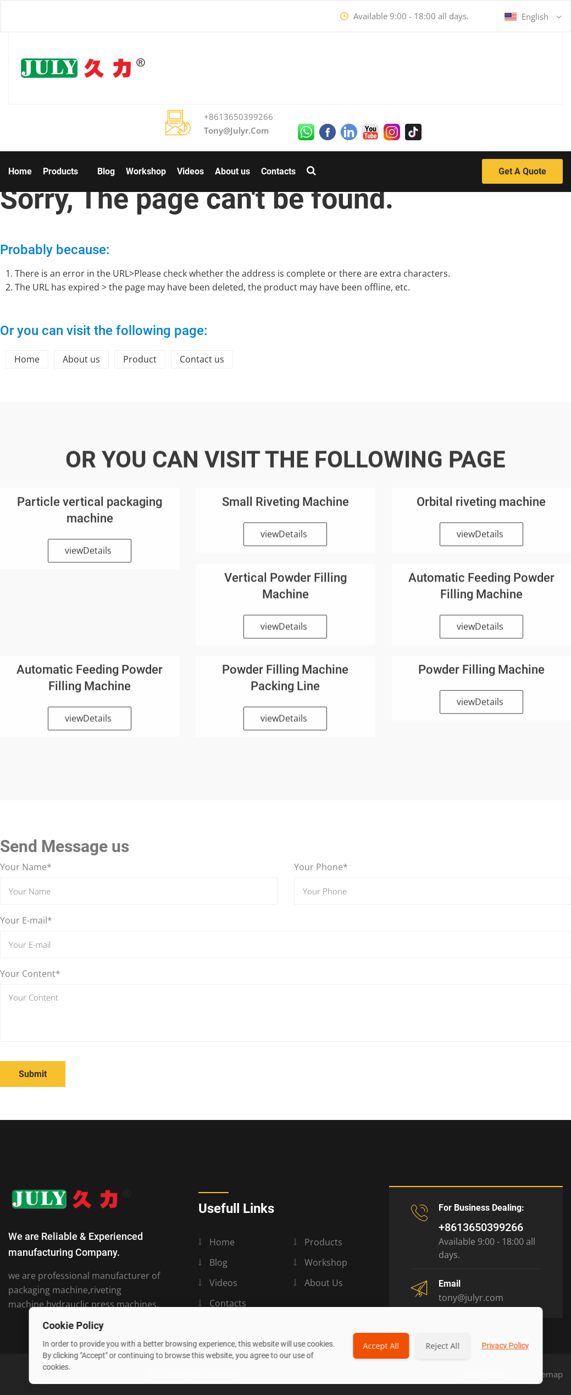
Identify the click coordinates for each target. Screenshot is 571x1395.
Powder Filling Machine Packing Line (285, 683)
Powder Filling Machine (481, 675)
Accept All (381, 1346)
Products (60, 171)
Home (20, 171)
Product (140, 359)
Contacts (278, 171)
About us (232, 171)
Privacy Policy (505, 1345)
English (533, 17)
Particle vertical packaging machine (89, 514)
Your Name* (26, 867)
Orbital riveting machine (481, 506)
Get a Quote (522, 171)
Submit (33, 1074)
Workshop (146, 171)
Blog (106, 171)
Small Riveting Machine (285, 506)
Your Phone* (321, 867)
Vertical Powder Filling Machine (285, 590)
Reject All (442, 1346)
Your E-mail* (26, 920)
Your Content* (30, 974)
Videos (190, 171)
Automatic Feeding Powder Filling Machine (481, 590)
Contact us (202, 359)
